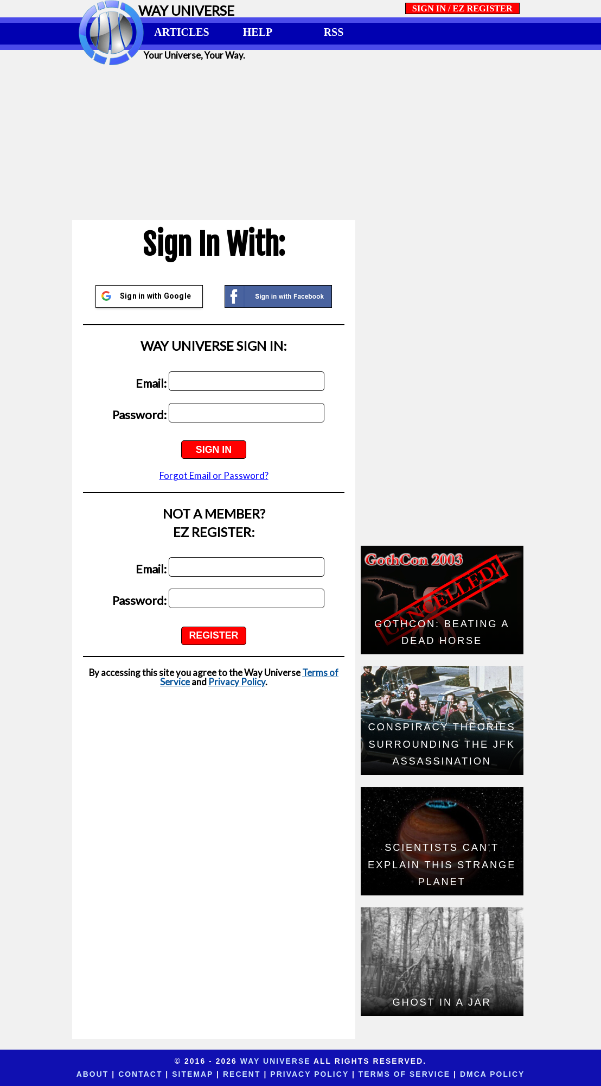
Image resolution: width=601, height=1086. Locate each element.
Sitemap (192, 1074)
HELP (257, 32)
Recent (241, 1074)
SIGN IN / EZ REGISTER (462, 8)
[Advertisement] (300, 142)
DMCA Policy (492, 1074)
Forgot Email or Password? (213, 475)
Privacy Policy (236, 681)
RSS (334, 32)
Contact (140, 1074)
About (92, 1074)
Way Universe (275, 1061)
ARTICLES (181, 32)
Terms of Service (404, 1074)
